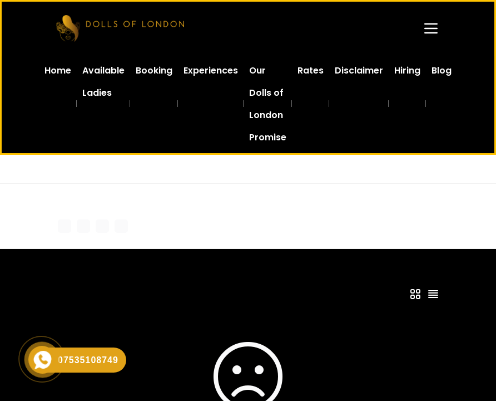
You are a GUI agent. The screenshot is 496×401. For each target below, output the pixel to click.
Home (67, 169)
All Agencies (112, 169)
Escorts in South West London (197, 169)
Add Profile (234, 225)
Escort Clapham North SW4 (307, 169)
